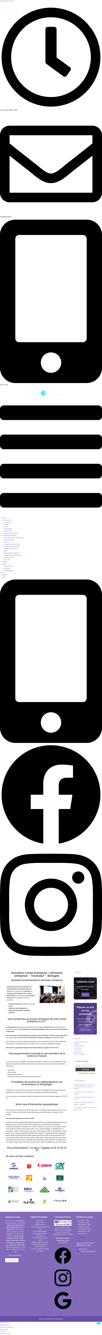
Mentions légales (8, 570)
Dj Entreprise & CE (78, 1052)
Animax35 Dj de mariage (6, 1)
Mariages (6, 524)
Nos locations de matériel (9, 535)
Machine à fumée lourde (10, 548)
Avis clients (7, 568)
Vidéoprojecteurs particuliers (11, 553)
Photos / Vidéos (8, 566)
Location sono (40, 1220)
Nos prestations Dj (7, 520)
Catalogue (4, 561)
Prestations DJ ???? (5, 1325)
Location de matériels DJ (80, 1054)
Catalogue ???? (4, 1329)
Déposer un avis (85, 1030)
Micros (6, 551)
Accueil (4, 518)
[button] (51, 457)
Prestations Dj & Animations (81, 1042)
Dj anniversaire (77, 1050)
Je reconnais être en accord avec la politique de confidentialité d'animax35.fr (85, 1073)
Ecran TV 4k (7, 559)
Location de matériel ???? (7, 1327)
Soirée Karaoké (8, 529)
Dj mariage (76, 1044)
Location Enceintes (40, 1224)
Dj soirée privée (77, 1048)
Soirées (6, 526)
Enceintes (6, 542)
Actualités (4, 575)
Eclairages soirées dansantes (12, 546)
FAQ (3, 572)
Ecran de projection (9, 557)
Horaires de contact (85, 1217)
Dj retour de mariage (79, 1046)
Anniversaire (7, 522)
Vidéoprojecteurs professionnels (12, 555)
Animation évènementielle (11, 533)
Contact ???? (3, 1331)
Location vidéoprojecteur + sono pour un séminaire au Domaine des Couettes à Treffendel (84, 1086)
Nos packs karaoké (9, 540)
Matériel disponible (39, 1217)
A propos (4, 564)
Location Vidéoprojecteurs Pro (40, 1242)
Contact (4, 577)
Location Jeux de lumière (40, 1231)
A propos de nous (12, 1217)
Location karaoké (40, 1222)
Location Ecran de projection (40, 1244)
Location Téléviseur (40, 1246)
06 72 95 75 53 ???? (5, 1333)
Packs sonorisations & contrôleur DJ (14, 537)
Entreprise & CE (8, 531)
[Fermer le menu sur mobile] (4, 1323)
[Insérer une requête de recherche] (85, 972)
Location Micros (40, 1235)
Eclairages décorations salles (12, 544)
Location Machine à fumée (40, 1233)
